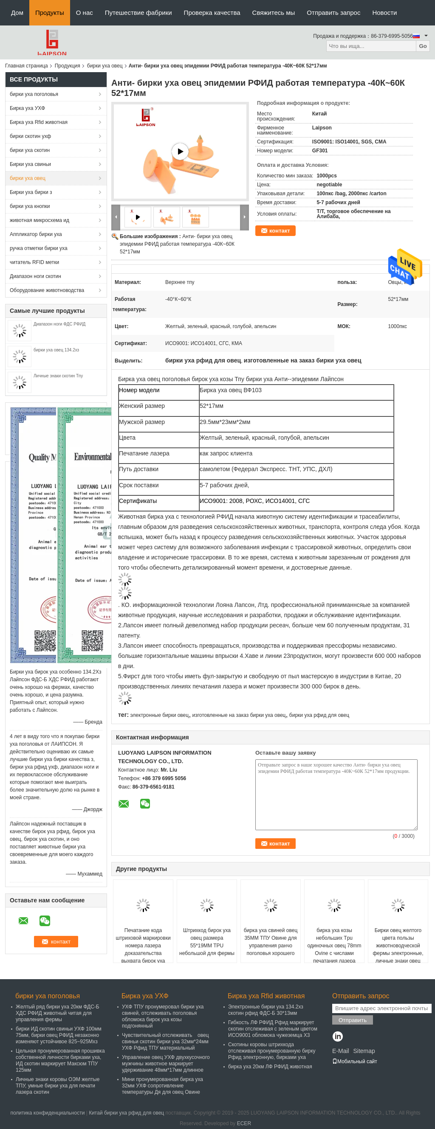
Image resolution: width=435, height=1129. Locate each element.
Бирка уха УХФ (27, 108)
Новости (384, 12)
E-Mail (340, 1051)
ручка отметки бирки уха (39, 248)
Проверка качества (212, 12)
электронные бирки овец (159, 715)
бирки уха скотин (30, 150)
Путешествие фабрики (138, 12)
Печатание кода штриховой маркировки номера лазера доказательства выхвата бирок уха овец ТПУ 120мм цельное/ (143, 953)
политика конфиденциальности (47, 1113)
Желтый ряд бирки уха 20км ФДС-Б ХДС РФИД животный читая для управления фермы (57, 1013)
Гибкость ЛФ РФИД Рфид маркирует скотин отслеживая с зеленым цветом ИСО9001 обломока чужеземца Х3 (272, 1028)
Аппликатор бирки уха (36, 234)
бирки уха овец (105, 66)
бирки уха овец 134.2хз (56, 350)
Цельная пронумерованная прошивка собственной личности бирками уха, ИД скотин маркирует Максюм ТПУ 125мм (60, 1060)
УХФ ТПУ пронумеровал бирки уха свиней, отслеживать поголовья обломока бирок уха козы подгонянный (163, 1016)
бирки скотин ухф (30, 136)
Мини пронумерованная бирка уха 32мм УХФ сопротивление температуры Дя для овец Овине (162, 1085)
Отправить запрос (333, 12)
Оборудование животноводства (47, 290)
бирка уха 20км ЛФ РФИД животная (270, 1067)
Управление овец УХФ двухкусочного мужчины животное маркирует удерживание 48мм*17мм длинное (166, 1063)
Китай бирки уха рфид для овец (126, 1113)
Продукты (49, 12)
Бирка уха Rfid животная (39, 122)
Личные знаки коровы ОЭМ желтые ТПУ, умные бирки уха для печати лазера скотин (57, 1085)
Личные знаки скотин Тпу (58, 376)
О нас (84, 12)
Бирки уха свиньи (30, 164)
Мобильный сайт (354, 1061)
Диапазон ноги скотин (35, 276)
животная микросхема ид (39, 220)
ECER (244, 1123)
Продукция (67, 66)
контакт (279, 230)
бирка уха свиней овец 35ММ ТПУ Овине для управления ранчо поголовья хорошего (271, 941)
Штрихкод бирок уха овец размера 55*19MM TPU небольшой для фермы (206, 941)
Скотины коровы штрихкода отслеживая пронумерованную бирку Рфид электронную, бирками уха (272, 1051)
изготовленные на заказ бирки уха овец (239, 715)
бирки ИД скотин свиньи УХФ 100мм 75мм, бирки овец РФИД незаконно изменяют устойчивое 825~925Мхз (59, 1035)
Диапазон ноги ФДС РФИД (59, 324)
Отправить (353, 1020)
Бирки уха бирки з (31, 192)
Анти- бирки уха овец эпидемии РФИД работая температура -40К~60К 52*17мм (177, 244)
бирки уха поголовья (34, 94)
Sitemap (364, 1051)
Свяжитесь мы (273, 12)
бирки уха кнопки (30, 206)
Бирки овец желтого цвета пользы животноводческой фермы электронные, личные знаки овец (398, 945)
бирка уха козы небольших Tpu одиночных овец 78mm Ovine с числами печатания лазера (334, 945)
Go (423, 46)
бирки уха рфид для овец (319, 715)
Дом (17, 12)
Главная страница (26, 66)
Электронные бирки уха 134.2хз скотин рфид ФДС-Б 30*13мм (265, 1010)
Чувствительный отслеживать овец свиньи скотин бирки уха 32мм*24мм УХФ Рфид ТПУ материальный (165, 1041)
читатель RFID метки (34, 262)
